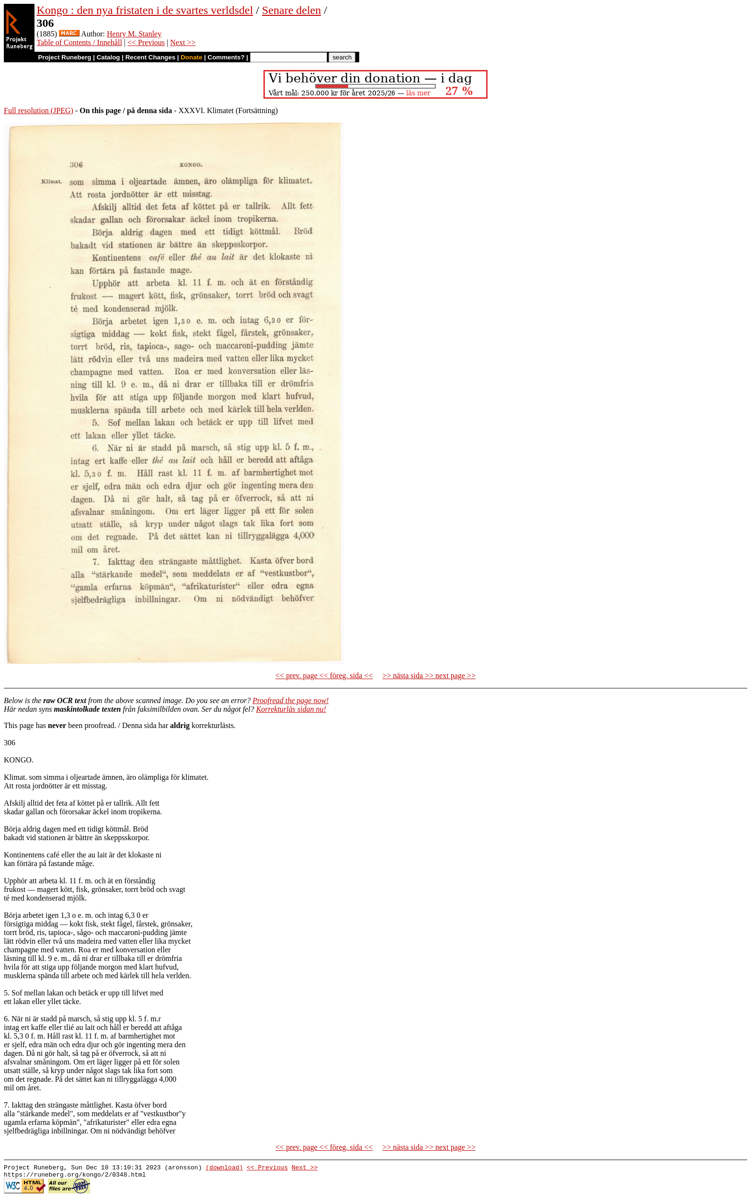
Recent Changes (150, 57)
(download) (224, 1168)
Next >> (182, 42)
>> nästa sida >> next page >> (429, 675)
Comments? (226, 57)
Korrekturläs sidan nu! (291, 709)
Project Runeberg (64, 57)
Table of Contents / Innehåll (79, 42)
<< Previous (146, 42)
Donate (191, 57)
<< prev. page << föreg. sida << (324, 675)
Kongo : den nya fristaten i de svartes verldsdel (144, 10)
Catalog (108, 57)
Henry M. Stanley (134, 34)
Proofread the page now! (290, 700)
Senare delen (291, 10)
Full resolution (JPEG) (38, 110)
